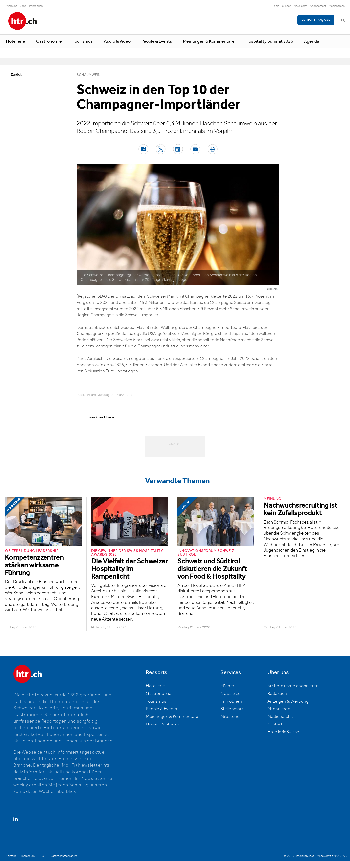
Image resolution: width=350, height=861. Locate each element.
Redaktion (277, 693)
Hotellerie (15, 41)
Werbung (11, 6)
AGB (42, 856)
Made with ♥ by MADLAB (332, 856)
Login (275, 6)
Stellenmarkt (232, 708)
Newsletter (300, 6)
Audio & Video (117, 41)
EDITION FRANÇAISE (316, 20)
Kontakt (275, 724)
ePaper (286, 6)
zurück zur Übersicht (103, 417)
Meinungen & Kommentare (209, 41)
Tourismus (83, 41)
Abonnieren (278, 708)
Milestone (230, 716)
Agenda (311, 41)
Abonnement (318, 6)
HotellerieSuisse (283, 731)
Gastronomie (49, 41)
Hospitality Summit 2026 (269, 41)
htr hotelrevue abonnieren (293, 686)
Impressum (28, 856)
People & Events (156, 41)
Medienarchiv (337, 6)
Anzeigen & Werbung (288, 701)
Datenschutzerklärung (63, 856)
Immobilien (36, 6)
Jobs (23, 6)
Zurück (16, 74)
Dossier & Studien (163, 724)
